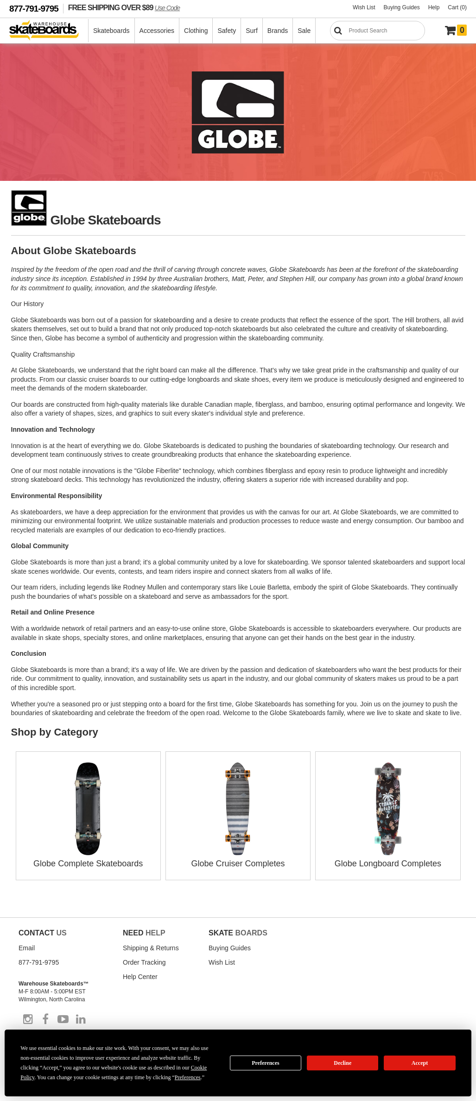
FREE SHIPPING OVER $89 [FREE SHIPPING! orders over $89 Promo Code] (124, 7)
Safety (226, 30)
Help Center (140, 976)
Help (434, 7)
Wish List (364, 7)
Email (27, 948)
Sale (304, 30)
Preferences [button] (188, 1077)
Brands (277, 30)
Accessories (157, 30)
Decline (342, 1063)
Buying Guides (402, 7)
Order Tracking (144, 962)
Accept (420, 1063)
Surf (252, 30)
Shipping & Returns (151, 948)
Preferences (265, 1063)
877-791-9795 (33, 8)
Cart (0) (457, 7)
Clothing (196, 30)
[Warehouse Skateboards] (49, 31)
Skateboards (111, 30)
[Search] (377, 30)
